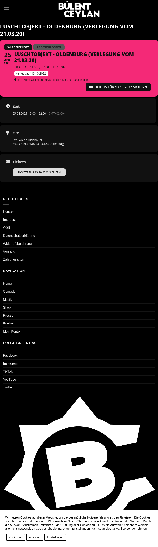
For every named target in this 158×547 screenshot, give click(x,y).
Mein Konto (11, 331)
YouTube (9, 379)
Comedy (9, 291)
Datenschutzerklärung (19, 235)
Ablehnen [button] (34, 537)
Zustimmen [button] (15, 537)
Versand (9, 251)
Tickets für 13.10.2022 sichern (39, 172)
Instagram (10, 363)
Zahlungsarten (13, 259)
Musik (7, 299)
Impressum (11, 219)
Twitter (8, 387)
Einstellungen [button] (55, 537)
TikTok (8, 371)
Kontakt (8, 211)
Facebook (10, 355)
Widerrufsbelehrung (17, 243)
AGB (6, 227)
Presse (8, 315)
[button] (6, 9)
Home (7, 283)
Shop (7, 307)
